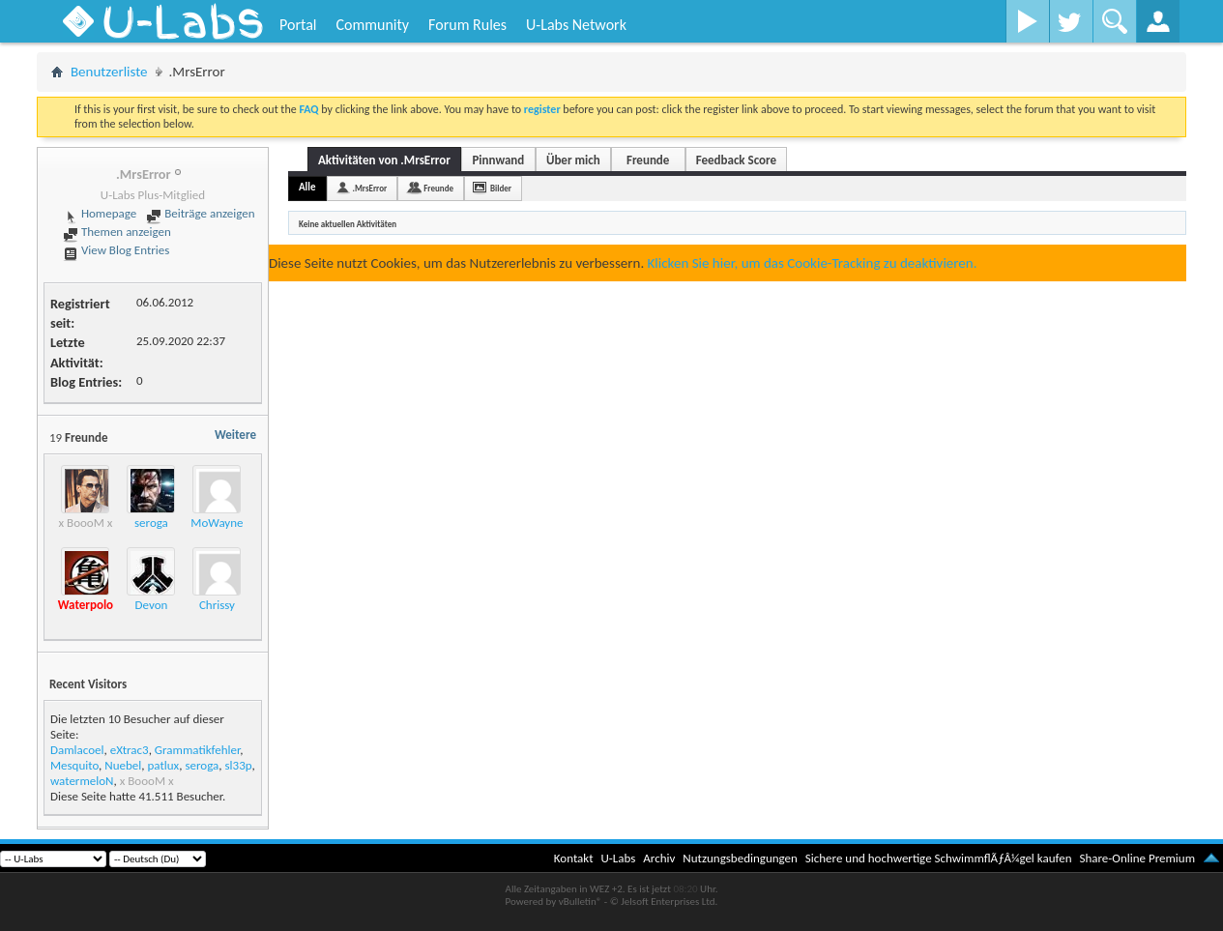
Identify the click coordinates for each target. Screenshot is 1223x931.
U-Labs (618, 858)
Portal (297, 24)
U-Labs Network (576, 24)
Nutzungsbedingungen (740, 858)
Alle (307, 187)
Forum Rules (467, 24)
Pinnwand (498, 160)
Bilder (500, 188)
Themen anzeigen (117, 231)
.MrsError (370, 188)
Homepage (99, 213)
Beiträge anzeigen (200, 213)
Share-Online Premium (1137, 858)
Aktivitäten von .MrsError (384, 160)
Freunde (647, 160)
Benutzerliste (109, 71)
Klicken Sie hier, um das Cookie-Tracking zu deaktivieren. (812, 263)
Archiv (659, 858)
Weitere (235, 434)
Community (372, 24)
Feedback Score (736, 160)
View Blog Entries (116, 250)
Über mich (573, 160)
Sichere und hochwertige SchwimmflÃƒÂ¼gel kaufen (938, 858)
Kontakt (574, 858)
